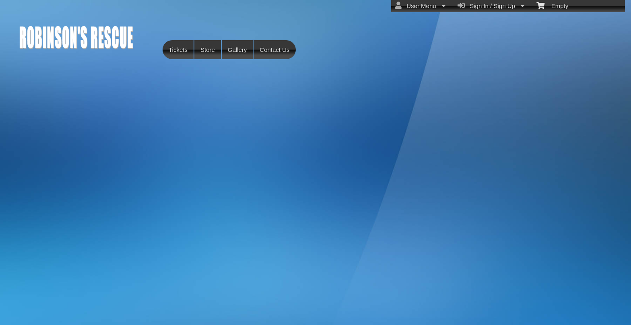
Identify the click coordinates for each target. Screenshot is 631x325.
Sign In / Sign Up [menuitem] (491, 5)
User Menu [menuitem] (420, 5)
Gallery (237, 49)
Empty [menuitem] (552, 5)
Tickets (178, 49)
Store (207, 49)
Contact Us (274, 49)
